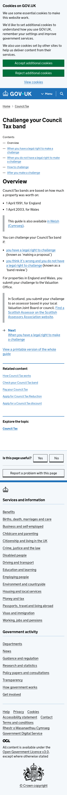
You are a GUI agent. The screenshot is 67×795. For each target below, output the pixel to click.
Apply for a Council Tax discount (22, 403)
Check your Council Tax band (20, 382)
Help (6, 712)
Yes (43, 458)
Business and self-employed (23, 526)
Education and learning (19, 570)
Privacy (18, 712)
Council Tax (22, 106)
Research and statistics (20, 665)
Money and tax (13, 598)
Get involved (12, 694)
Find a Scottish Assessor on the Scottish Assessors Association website (36, 312)
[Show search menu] (61, 93)
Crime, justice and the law (21, 548)
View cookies (33, 82)
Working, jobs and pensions (22, 620)
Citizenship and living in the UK (25, 541)
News (7, 651)
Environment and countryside (24, 584)
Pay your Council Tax (15, 389)
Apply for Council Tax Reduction (22, 396)
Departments (12, 644)
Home (6, 106)
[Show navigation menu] (47, 93)
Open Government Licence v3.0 (26, 752)
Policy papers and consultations (26, 673)
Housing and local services (22, 591)
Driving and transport (18, 562)
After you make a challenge (23, 172)
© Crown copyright (34, 785)
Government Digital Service (22, 733)
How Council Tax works (17, 375)
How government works (20, 687)
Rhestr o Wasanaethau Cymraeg (26, 728)
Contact (47, 717)
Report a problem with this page (33, 473)
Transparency (13, 680)
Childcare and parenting (20, 534)
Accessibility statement (20, 717)
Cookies (33, 712)
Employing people (16, 577)
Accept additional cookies (34, 63)
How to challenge (18, 167)
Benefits (9, 512)
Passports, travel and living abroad (28, 606)
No (59, 458)
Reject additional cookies (33, 73)
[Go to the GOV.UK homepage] (17, 93)
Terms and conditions (18, 722)
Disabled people (15, 555)
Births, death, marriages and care (27, 519)
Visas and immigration (18, 613)
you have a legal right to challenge (31, 250)
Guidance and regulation (20, 658)
